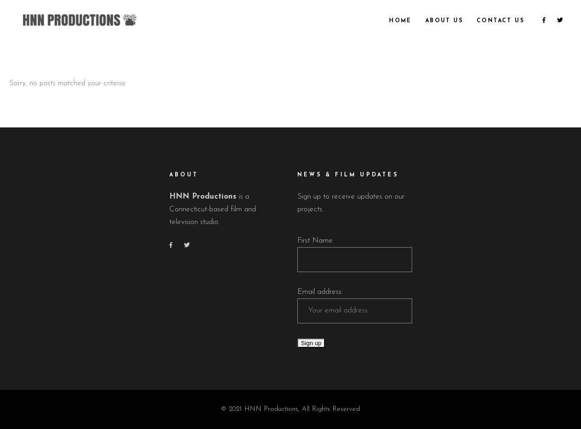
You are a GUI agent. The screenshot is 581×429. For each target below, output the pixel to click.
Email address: (320, 292)
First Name (315, 240)
